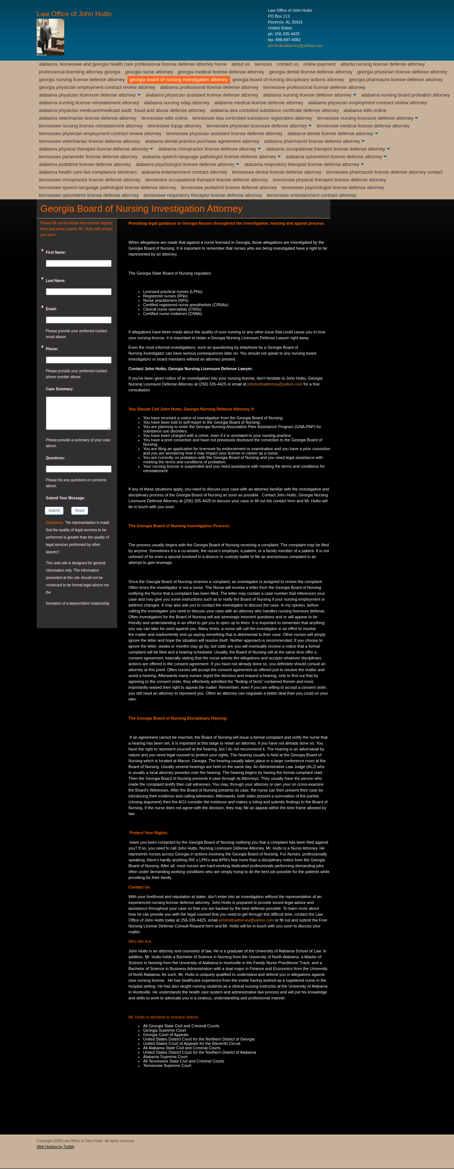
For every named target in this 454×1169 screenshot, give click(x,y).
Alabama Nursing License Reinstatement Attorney (89, 102)
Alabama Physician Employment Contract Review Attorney (367, 102)
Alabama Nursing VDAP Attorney (177, 102)
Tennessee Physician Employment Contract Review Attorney (100, 133)
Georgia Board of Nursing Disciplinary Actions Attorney (288, 79)
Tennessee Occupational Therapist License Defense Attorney (206, 179)
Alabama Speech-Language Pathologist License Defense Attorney (209, 156)
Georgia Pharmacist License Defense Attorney (396, 79)
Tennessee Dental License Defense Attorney (277, 172)
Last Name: (56, 281)
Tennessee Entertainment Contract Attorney (311, 195)
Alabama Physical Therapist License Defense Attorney (93, 149)
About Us (241, 64)
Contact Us (287, 64)
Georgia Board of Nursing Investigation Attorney (179, 79)
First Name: (56, 252)
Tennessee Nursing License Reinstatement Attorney (91, 126)
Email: (51, 309)
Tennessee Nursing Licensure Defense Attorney (365, 118)
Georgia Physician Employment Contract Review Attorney (97, 87)
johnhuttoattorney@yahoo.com (295, 45)
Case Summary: (60, 389)
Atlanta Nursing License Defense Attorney (383, 64)
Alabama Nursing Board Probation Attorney (406, 95)
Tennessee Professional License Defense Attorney (314, 87)
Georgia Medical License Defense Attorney (221, 72)
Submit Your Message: (65, 498)
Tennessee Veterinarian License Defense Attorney (89, 141)
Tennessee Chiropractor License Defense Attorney (90, 179)
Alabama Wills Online (365, 110)
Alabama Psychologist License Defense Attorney (185, 164)
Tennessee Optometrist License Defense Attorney (89, 195)
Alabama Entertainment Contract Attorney (184, 172)
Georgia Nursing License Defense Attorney (82, 79)
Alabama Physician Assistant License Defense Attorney (202, 95)
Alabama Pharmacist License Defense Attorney (312, 141)
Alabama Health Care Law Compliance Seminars (88, 172)
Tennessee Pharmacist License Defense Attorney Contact (384, 172)
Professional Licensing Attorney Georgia (79, 72)
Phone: (52, 349)
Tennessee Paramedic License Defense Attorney (88, 156)
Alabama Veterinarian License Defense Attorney (88, 118)
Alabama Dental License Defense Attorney (330, 133)
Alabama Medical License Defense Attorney (259, 102)
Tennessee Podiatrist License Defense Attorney (229, 187)
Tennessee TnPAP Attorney (174, 126)
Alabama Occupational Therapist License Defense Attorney (325, 149)
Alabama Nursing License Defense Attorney (307, 95)
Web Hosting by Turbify (56, 1147)
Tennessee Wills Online (164, 118)
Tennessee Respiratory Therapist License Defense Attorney (203, 195)
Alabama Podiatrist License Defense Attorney (85, 164)
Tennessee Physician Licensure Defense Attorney (256, 126)
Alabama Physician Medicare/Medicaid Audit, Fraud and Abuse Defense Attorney (122, 110)
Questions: (55, 458)
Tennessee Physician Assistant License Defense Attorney (224, 133)
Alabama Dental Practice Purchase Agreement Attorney (202, 141)
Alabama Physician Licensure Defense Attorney (87, 95)
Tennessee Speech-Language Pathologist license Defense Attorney (107, 187)
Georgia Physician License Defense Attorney (402, 72)
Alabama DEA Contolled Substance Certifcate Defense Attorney (274, 110)
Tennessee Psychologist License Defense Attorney (333, 187)
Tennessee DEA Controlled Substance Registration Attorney (252, 118)
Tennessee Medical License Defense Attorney (363, 126)
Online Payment (320, 64)
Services (263, 64)
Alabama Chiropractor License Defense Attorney (207, 149)
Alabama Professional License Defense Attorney (209, 87)
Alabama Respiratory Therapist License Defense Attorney (301, 164)
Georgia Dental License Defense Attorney (310, 72)
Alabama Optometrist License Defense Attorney (334, 156)
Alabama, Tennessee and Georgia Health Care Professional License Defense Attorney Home (133, 64)
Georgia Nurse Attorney (149, 72)
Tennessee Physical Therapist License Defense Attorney (329, 179)
